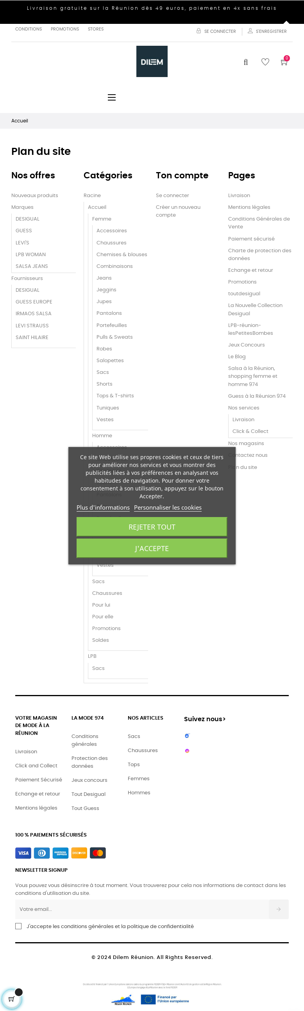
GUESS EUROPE (34, 302)
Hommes (139, 793)
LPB (92, 656)
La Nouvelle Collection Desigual (255, 309)
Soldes (100, 640)
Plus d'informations (103, 507)
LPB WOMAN (31, 254)
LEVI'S (22, 243)
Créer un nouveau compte (178, 211)
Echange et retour (250, 270)
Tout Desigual (89, 794)
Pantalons (109, 313)
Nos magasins (246, 443)
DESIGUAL (27, 219)
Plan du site (242, 467)
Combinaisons (115, 266)
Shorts (105, 384)
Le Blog (237, 356)
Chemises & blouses (122, 254)
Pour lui (101, 605)
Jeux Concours (246, 345)
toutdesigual (244, 293)
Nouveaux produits (34, 195)
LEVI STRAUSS (32, 326)
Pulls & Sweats (115, 337)
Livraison (239, 195)
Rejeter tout (152, 527)
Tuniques (108, 408)
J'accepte (152, 548)
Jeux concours (89, 780)
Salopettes (110, 360)
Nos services (243, 408)
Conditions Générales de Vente (259, 223)
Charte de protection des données (259, 254)
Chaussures (112, 243)
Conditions (28, 29)
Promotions (65, 29)
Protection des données (90, 762)
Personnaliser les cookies (168, 507)
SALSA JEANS (32, 266)
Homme (102, 435)
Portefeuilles (112, 325)
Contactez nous (248, 455)
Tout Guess (85, 808)
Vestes (105, 419)
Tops (134, 764)
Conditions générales (85, 740)
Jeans (104, 278)
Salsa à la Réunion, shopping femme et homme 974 (252, 376)
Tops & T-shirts (115, 396)
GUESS (24, 230)
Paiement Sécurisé (38, 780)
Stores (96, 29)
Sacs (103, 372)
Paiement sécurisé (251, 239)
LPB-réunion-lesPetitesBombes (250, 329)
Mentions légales (249, 207)
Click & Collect (250, 431)
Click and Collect (36, 766)
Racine (92, 195)
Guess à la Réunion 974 (257, 396)
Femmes (139, 778)
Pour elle (102, 617)
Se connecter (172, 195)
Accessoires (112, 230)
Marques (22, 207)
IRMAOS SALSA (34, 313)
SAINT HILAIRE (32, 337)
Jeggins (106, 290)
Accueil (97, 207)
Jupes (104, 301)
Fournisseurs (27, 278)
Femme (101, 219)
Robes (104, 349)
